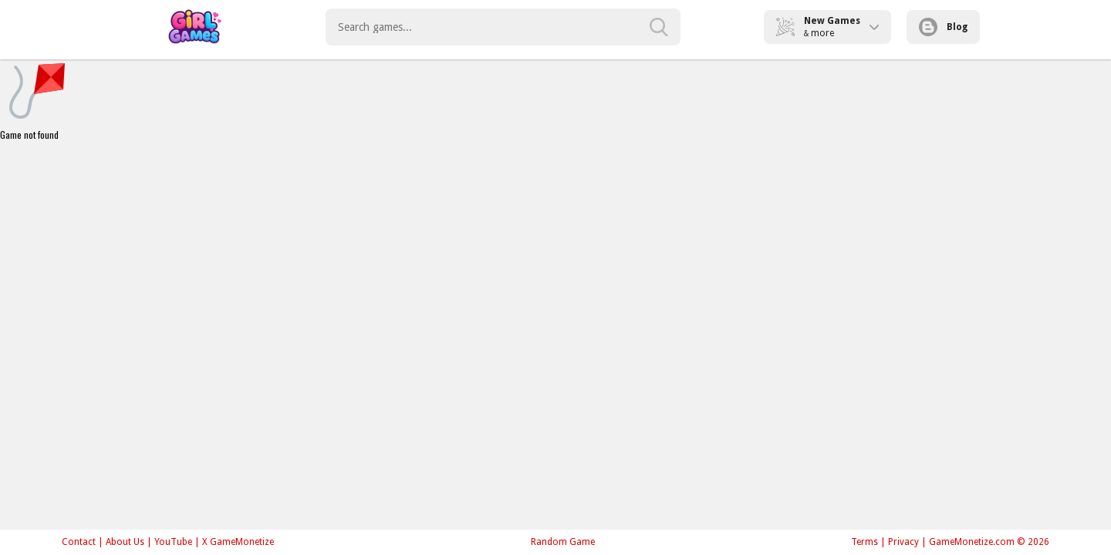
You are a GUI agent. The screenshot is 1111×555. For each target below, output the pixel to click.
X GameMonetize (238, 541)
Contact (79, 541)
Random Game (563, 541)
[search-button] (659, 27)
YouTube (173, 541)
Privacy (903, 541)
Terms (864, 541)
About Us (125, 541)
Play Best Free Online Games (194, 27)
